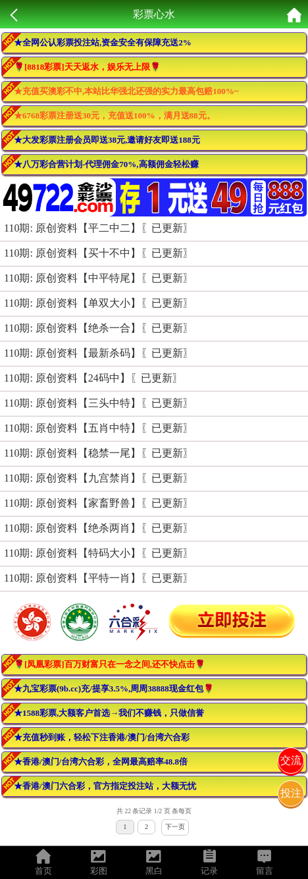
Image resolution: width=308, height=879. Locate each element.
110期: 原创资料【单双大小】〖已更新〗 (98, 303)
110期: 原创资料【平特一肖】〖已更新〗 (98, 578)
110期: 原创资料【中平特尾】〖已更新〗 (98, 278)
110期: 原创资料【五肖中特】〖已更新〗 (98, 428)
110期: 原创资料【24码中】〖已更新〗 (93, 378)
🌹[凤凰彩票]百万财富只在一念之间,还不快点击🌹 (109, 664)
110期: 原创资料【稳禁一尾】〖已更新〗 (98, 453)
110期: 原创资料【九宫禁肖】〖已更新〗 (98, 478)
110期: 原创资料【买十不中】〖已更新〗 (98, 253)
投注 (290, 793)
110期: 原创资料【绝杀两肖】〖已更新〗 (98, 528)
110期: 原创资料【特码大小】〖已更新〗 (98, 553)
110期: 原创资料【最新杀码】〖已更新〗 (98, 353)
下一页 (175, 826)
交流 (290, 760)
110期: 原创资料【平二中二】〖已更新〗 (98, 228)
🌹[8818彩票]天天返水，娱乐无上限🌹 (87, 67)
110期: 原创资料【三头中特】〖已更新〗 (98, 403)
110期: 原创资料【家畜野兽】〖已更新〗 (98, 503)
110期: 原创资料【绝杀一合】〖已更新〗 (98, 328)
